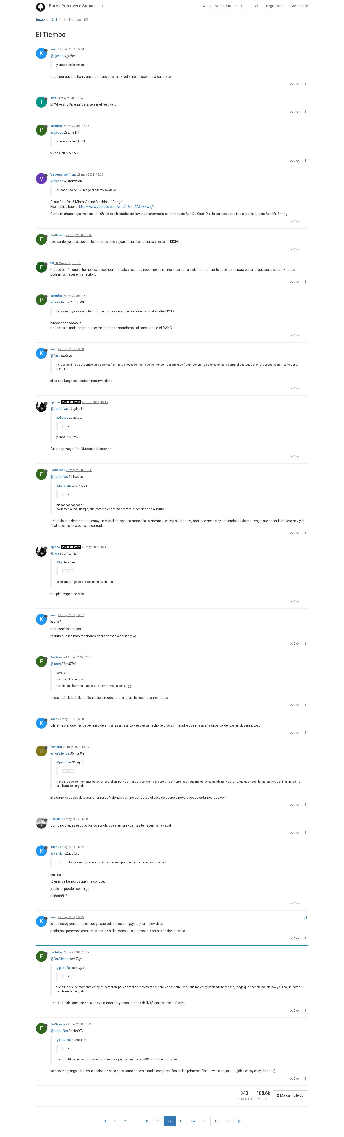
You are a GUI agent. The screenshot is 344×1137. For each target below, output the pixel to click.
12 (170, 1121)
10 (146, 1121)
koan (53, 49)
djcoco (55, 402)
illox (53, 98)
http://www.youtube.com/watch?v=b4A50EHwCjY (116, 207)
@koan (55, 553)
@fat (54, 356)
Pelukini (55, 819)
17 (228, 1121)
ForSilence (57, 235)
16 (216, 1121)
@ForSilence (59, 302)
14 (193, 1121)
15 (205, 1121)
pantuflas (56, 126)
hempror (56, 747)
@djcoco (56, 56)
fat (52, 263)
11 (158, 1121)
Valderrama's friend (63, 174)
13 (181, 1121)
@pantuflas (59, 409)
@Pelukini (57, 853)
